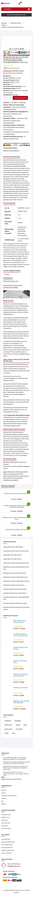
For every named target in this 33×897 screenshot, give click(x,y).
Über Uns (3, 790)
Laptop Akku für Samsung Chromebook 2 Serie (16, 563)
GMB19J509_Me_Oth (14, 78)
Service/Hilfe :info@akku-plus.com (16, 14)
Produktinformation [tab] (10, 148)
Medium (8, 779)
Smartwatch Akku (6, 814)
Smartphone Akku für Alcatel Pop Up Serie (15, 603)
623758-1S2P (8, 725)
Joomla (14, 779)
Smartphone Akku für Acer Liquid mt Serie (14, 589)
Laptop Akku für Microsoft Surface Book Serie (16, 551)
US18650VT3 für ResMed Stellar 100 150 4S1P (16, 493)
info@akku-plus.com (13, 866)
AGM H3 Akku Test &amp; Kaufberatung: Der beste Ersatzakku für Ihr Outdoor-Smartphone (16, 762)
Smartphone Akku (6, 828)
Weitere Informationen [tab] (11, 151)
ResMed (3, 25)
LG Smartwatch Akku (6, 844)
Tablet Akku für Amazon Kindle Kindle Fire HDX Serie (16, 568)
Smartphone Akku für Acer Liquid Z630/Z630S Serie (16, 598)
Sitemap (3, 804)
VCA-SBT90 (19, 729)
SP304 (6, 733)
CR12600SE (17, 721)
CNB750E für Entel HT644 (20, 687)
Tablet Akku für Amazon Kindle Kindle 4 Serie (15, 577)
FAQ (2, 801)
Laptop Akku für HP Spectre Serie (12, 555)
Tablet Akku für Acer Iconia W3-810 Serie (14, 573)
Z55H (13, 733)
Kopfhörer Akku (5, 817)
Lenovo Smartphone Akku (8, 842)
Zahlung (3, 793)
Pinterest (19, 779)
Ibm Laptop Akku (5, 839)
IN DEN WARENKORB (20, 98)
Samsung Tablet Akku (7, 847)
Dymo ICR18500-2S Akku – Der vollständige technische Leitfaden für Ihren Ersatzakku (14, 758)
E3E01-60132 (8, 729)
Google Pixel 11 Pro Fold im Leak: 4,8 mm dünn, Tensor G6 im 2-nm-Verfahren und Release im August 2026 (15, 768)
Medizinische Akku (16, 23)
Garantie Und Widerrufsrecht (8, 795)
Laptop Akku (4, 825)
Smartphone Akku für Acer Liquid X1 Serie (14, 593)
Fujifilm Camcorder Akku (7, 850)
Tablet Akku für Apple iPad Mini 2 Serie (13, 585)
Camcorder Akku (5, 823)
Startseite (4, 23)
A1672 (25, 725)
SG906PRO (8, 721)
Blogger (3, 779)
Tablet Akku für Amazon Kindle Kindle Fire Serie (16, 581)
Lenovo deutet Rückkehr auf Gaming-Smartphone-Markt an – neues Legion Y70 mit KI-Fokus (16, 774)
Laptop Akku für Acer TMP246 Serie (13, 547)
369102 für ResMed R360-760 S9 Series (16, 529)
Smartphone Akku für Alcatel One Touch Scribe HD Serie (16, 608)
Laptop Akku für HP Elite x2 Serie (12, 559)
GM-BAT (7, 274)
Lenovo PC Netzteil (6, 853)
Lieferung (3, 798)
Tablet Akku (4, 820)
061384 (18, 725)
